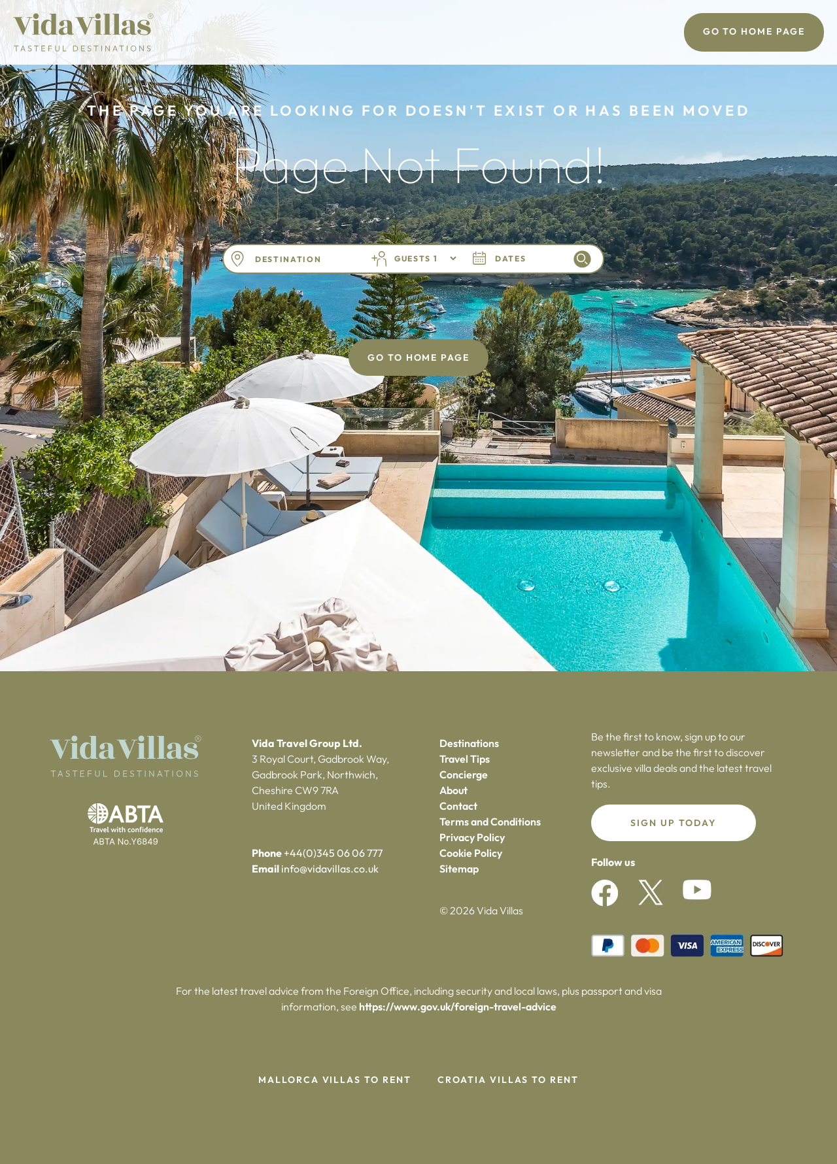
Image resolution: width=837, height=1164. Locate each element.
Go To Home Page (754, 31)
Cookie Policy (470, 852)
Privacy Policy (472, 837)
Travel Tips (464, 758)
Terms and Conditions (490, 821)
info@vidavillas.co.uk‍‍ (330, 868)
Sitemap (459, 868)
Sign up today (673, 823)
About (453, 790)
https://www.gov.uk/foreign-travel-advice (457, 1006)
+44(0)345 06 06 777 (333, 852)
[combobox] (303, 259)
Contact (458, 805)
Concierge (463, 774)
